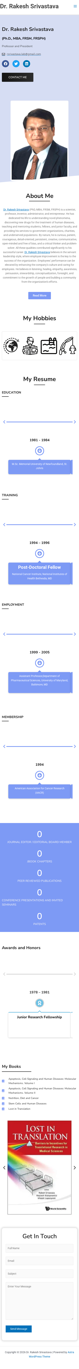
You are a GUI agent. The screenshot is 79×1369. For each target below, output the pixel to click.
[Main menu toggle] (75, 6)
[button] (4, 1167)
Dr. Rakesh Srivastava (29, 6)
